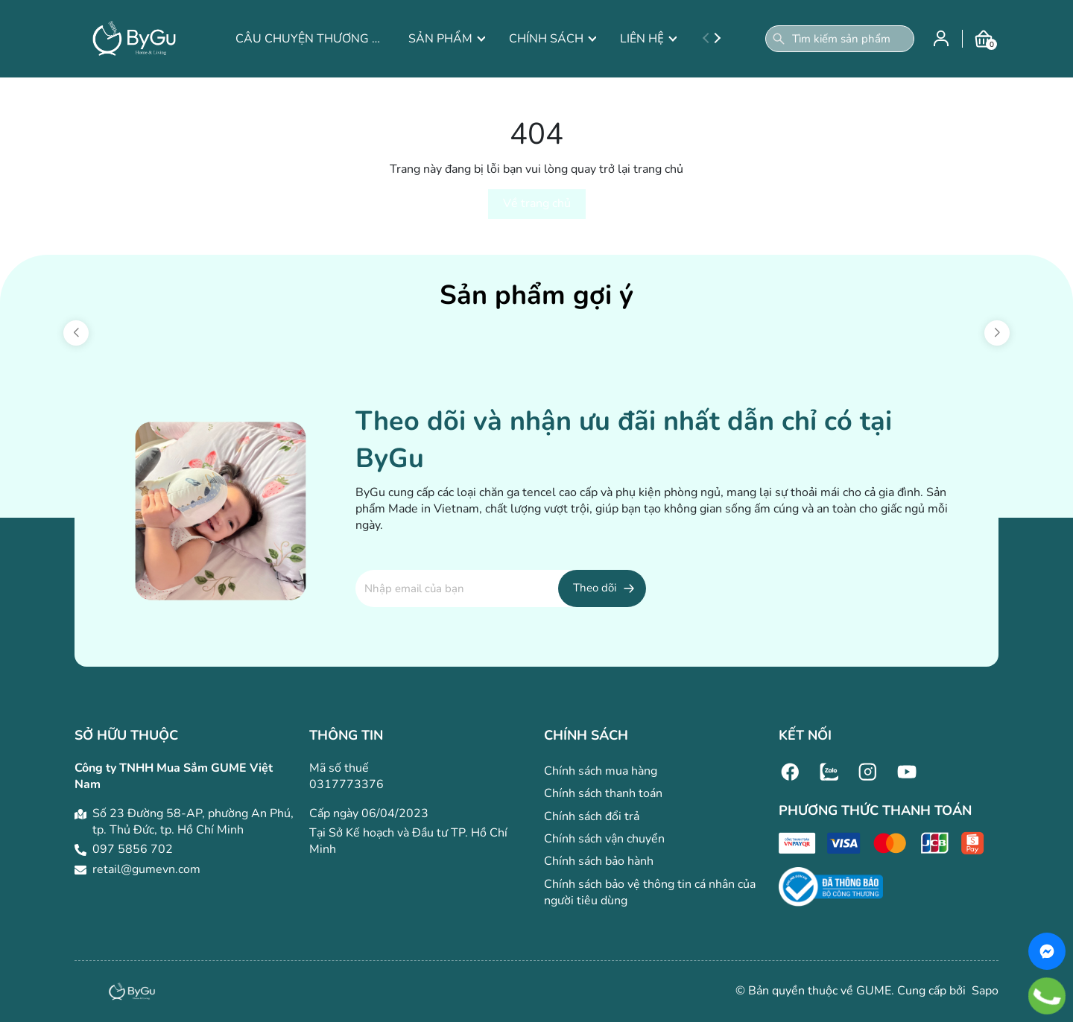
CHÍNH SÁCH (552, 39)
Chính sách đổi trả (591, 816)
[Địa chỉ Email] (500, 588)
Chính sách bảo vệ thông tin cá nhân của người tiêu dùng (650, 892)
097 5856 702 (132, 849)
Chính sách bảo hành (598, 861)
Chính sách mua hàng (600, 771)
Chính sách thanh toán (603, 793)
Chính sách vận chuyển (604, 839)
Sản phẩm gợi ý (536, 295)
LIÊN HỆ (648, 39)
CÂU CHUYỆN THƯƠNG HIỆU (309, 39)
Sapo (983, 991)
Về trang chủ (537, 203)
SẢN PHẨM (446, 39)
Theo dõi (594, 587)
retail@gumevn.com (146, 869)
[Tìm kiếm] (778, 38)
